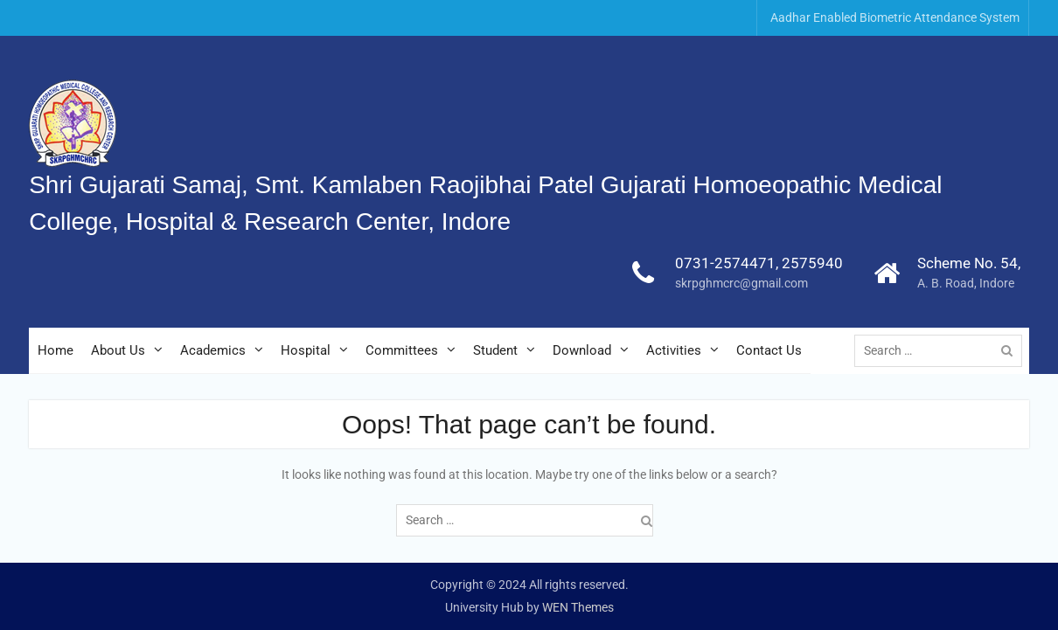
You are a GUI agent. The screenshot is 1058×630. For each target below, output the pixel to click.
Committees (401, 350)
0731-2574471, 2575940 (759, 263)
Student (495, 350)
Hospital (306, 350)
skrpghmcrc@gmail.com (741, 283)
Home (55, 350)
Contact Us (769, 350)
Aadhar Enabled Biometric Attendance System (895, 17)
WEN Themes (578, 607)
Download (582, 350)
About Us (118, 350)
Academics (213, 350)
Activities (673, 350)
